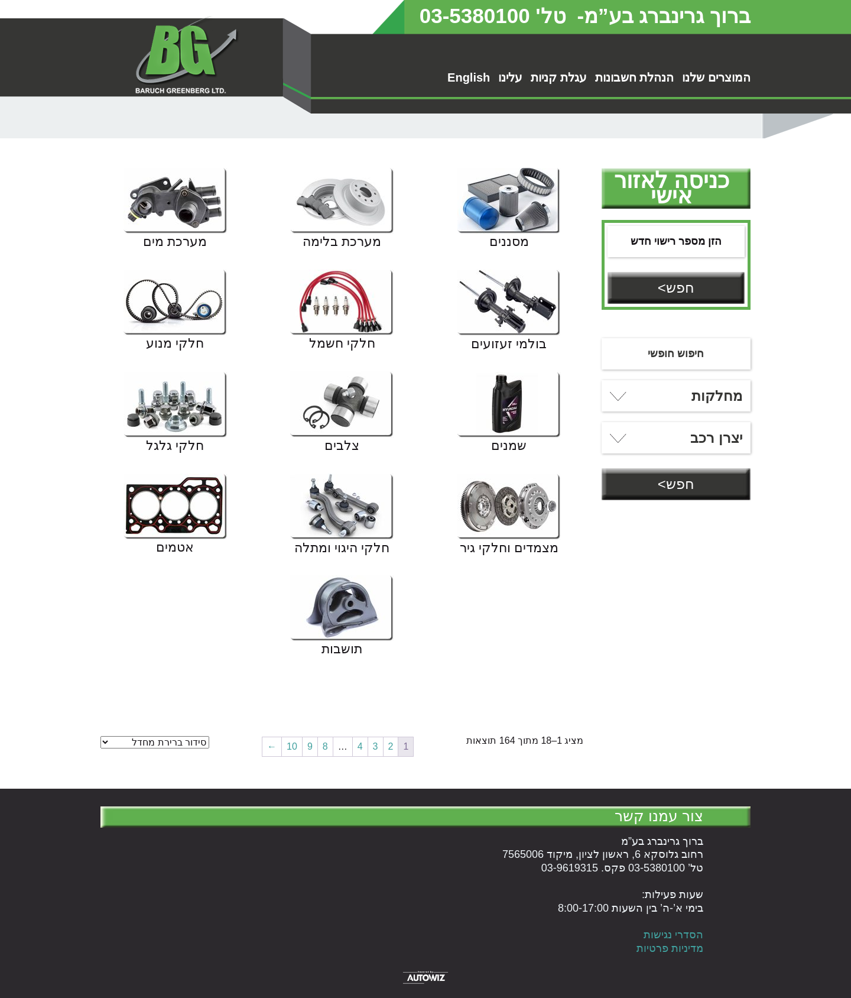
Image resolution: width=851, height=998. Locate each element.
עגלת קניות (559, 77)
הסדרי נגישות (673, 935)
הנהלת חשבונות (634, 77)
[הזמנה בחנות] (154, 742)
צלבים (341, 446)
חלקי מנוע (175, 344)
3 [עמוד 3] (375, 746)
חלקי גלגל (175, 446)
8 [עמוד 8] (325, 746)
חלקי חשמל (342, 344)
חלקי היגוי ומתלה (341, 548)
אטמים (175, 548)
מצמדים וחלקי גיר (509, 548)
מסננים (509, 242)
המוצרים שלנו (716, 77)
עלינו (510, 77)
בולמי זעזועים (509, 344)
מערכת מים (175, 242)
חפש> (676, 288)
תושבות (341, 649)
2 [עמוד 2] (391, 746)
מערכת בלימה (342, 242)
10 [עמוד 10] (292, 746)
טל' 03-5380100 (493, 15)
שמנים (509, 446)
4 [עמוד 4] (360, 746)
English (468, 77)
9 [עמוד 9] (310, 746)
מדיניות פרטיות (669, 948)
